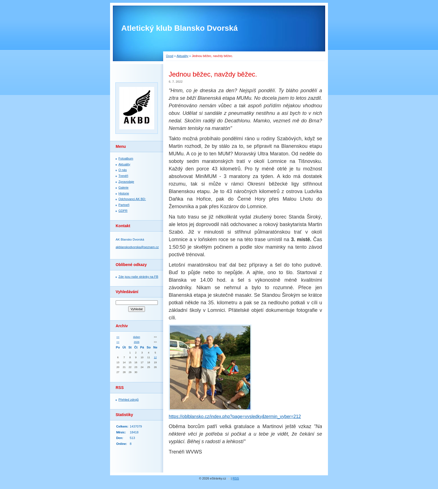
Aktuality (182, 56)
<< (117, 337)
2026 (136, 342)
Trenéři (123, 175)
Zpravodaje (126, 181)
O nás (122, 170)
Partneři (123, 204)
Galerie (123, 187)
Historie (123, 193)
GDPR (122, 210)
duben (136, 337)
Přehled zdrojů (128, 399)
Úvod (169, 56)
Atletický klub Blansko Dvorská (179, 28)
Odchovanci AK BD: (132, 199)
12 (155, 357)
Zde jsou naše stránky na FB (138, 276)
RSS (236, 478)
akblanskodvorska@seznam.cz (137, 247)
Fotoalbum (125, 158)
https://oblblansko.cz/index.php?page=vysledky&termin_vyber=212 (235, 416)
